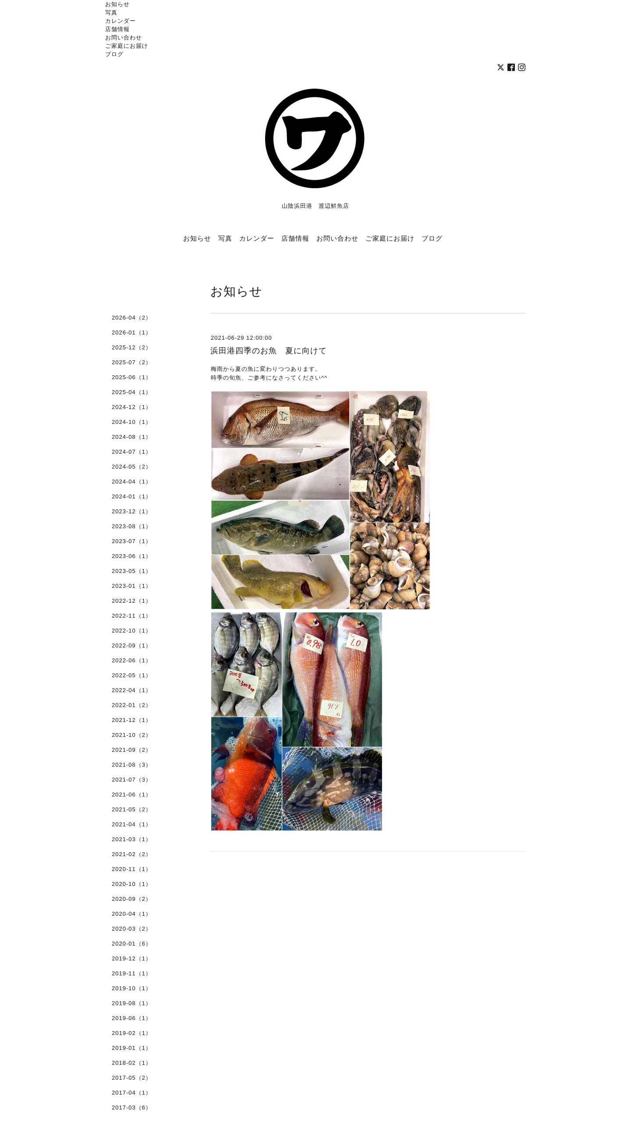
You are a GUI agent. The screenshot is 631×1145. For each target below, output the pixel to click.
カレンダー (120, 21)
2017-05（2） (132, 1077)
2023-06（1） (132, 556)
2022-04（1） (132, 690)
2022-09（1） (132, 645)
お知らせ (117, 4)
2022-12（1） (132, 600)
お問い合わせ (123, 37)
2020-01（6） (132, 943)
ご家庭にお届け (126, 46)
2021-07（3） (132, 779)
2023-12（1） (132, 511)
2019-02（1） (132, 1033)
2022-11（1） (132, 615)
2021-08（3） (132, 764)
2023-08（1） (132, 526)
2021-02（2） (132, 854)
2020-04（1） (132, 913)
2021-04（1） (132, 824)
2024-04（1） (132, 481)
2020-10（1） (132, 884)
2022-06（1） (132, 660)
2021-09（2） (132, 750)
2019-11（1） (132, 973)
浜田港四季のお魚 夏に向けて (268, 350)
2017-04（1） (132, 1092)
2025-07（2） (132, 362)
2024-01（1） (132, 496)
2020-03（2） (132, 928)
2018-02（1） (132, 1063)
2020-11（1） (132, 869)
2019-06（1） (132, 1018)
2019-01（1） (132, 1048)
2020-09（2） (132, 899)
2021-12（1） (132, 720)
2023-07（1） (132, 541)
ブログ (114, 54)
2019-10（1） (132, 988)
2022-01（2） (132, 705)
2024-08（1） (132, 437)
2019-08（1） (132, 1003)
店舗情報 (117, 29)
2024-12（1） (132, 407)
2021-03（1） (132, 839)
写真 (111, 12)
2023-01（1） (132, 586)
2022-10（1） (132, 630)
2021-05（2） (132, 809)
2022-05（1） (132, 675)
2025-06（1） (132, 377)
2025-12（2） (132, 347)
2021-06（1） (132, 794)
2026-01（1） (132, 332)
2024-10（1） (132, 422)
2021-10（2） (132, 735)
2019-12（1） (132, 958)
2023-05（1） (132, 571)
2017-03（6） (132, 1107)
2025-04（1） (132, 392)
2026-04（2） (132, 317)
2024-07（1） (132, 451)
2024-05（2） (132, 466)
